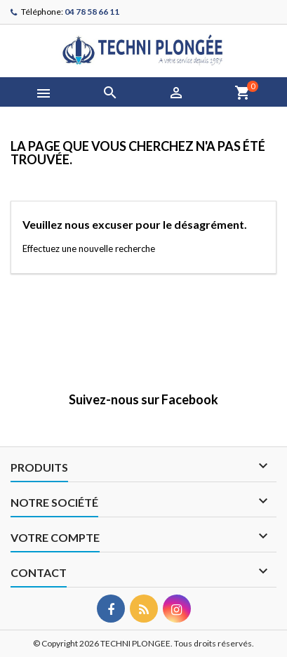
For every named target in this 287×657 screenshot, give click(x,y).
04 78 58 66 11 (92, 11)
